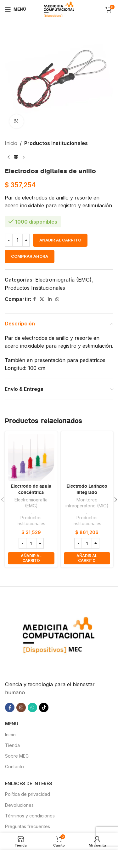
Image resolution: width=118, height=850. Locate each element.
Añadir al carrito (60, 239)
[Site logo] (59, 9)
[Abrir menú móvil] (15, 9)
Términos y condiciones (30, 813)
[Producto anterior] (8, 157)
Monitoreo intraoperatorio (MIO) (86, 502)
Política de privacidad (27, 792)
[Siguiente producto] (23, 157)
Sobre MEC (17, 754)
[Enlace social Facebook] (34, 299)
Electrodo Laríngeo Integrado (86, 489)
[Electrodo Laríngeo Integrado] (87, 457)
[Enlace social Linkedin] (49, 299)
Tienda (12, 743)
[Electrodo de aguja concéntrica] (31, 457)
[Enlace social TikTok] (43, 705)
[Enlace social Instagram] (21, 705)
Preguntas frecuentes (27, 824)
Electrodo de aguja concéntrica (31, 489)
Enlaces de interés (28, 781)
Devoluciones (19, 803)
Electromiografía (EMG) (63, 280)
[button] (31, 558)
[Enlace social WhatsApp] (57, 299)
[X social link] (42, 299)
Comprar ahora (29, 256)
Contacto (14, 764)
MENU (11, 721)
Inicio (11, 143)
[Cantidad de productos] (17, 240)
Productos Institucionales (56, 143)
